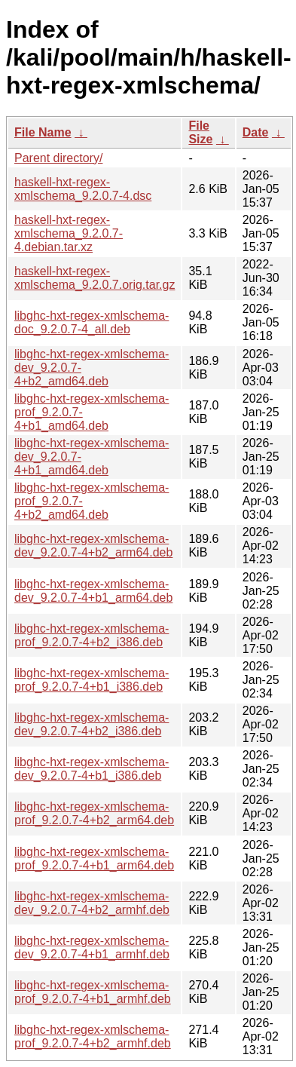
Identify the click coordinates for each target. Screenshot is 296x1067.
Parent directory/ (58, 158)
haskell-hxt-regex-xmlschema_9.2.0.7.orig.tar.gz (94, 278)
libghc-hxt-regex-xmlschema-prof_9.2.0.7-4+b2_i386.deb (91, 635)
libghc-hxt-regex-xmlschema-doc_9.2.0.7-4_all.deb (91, 322)
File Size (200, 132)
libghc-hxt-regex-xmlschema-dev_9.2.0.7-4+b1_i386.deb (91, 769)
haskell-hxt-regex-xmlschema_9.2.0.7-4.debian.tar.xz (68, 233)
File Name (43, 132)
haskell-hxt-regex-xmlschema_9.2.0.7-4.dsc (82, 189)
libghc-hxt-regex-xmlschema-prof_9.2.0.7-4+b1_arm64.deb (94, 858)
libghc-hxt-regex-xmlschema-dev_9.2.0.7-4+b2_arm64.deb (93, 545)
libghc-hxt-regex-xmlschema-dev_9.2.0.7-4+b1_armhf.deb (91, 947)
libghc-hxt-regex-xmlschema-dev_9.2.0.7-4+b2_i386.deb (91, 724)
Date (256, 132)
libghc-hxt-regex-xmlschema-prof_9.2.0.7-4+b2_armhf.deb (92, 1036)
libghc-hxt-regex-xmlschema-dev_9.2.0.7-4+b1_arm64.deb (93, 591)
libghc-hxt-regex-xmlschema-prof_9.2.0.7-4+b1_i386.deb (91, 680)
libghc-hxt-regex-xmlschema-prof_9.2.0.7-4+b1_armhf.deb (92, 992)
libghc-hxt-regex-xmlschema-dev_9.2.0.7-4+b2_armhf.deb (91, 903)
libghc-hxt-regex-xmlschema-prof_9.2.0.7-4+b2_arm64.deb (94, 813)
